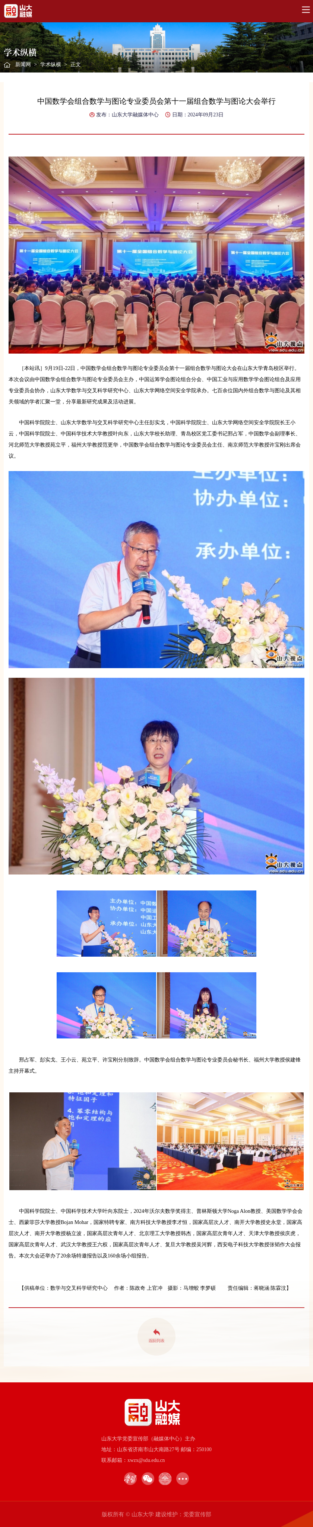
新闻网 (23, 64)
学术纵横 (50, 64)
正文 (75, 64)
